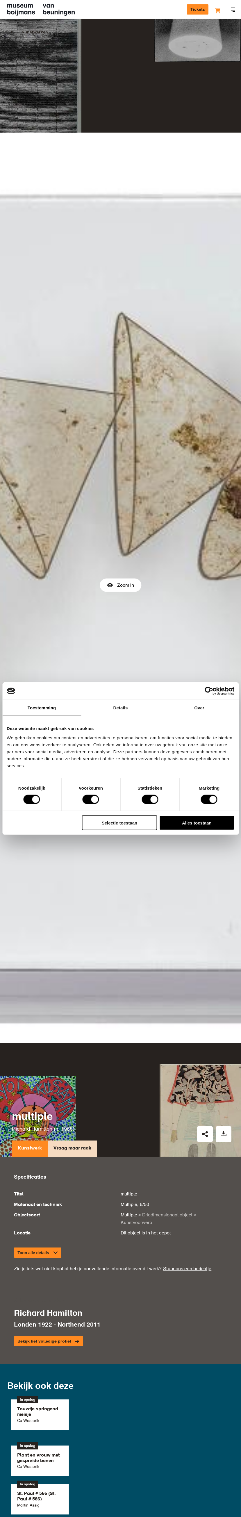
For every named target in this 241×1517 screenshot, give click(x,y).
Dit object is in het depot (146, 1194)
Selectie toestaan (120, 822)
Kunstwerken (35, 32)
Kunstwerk (30, 1111)
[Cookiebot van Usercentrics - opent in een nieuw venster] (208, 691)
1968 (67, 1090)
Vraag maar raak (72, 1111)
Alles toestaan (197, 822)
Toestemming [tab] (42, 707)
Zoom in (120, 566)
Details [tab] (120, 707)
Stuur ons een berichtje (187, 1230)
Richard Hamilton (32, 1090)
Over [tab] (199, 707)
